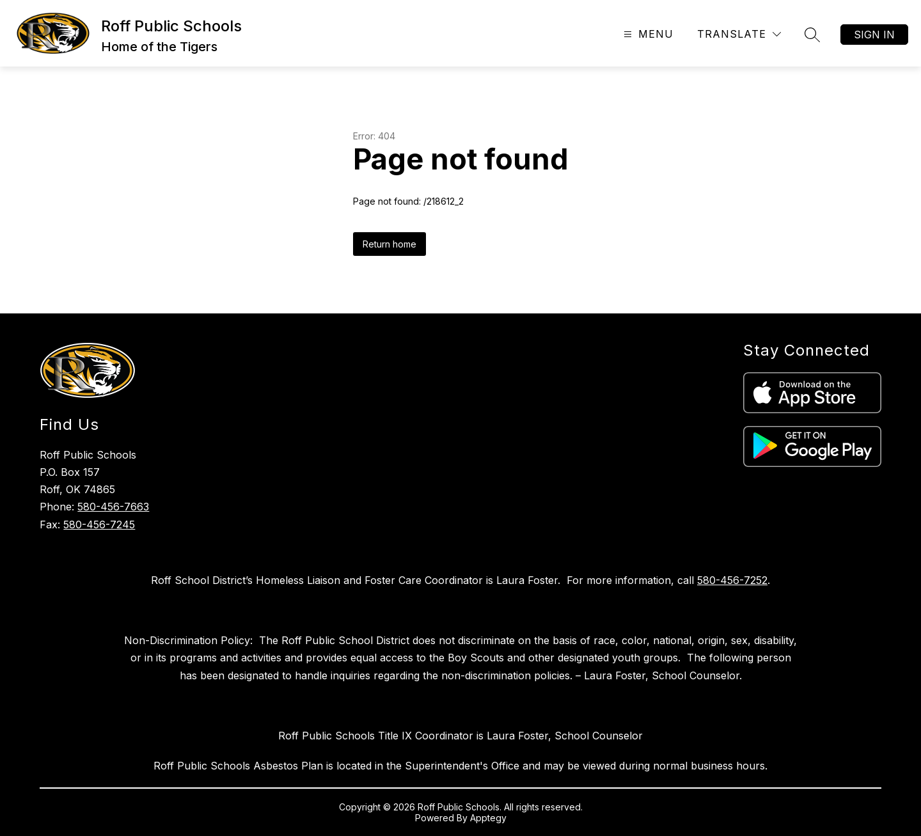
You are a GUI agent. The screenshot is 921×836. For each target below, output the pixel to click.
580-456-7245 (99, 524)
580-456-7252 (732, 580)
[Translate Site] (739, 34)
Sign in (874, 34)
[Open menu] (646, 34)
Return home (389, 244)
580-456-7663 (113, 506)
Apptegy (488, 817)
